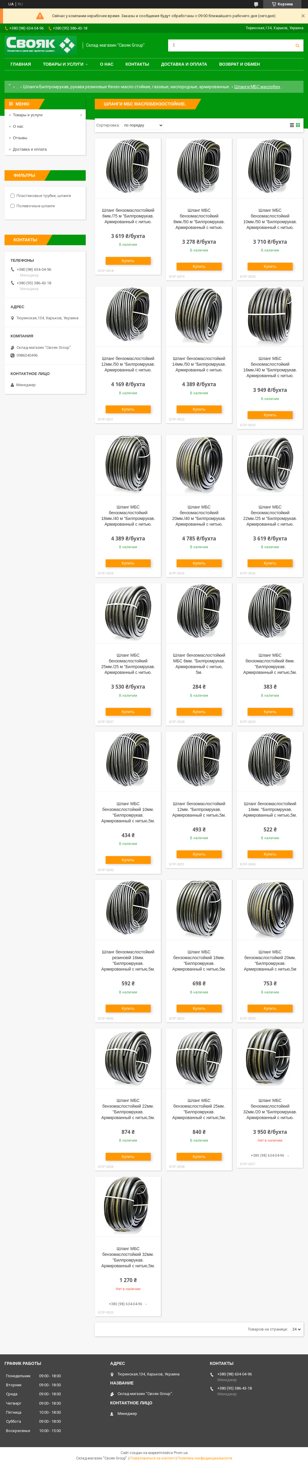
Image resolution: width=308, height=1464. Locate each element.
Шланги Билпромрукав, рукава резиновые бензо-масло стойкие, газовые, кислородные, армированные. (126, 86)
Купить (128, 260)
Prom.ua (181, 1453)
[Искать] (297, 45)
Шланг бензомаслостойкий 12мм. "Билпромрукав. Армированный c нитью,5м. (199, 809)
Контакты (137, 64)
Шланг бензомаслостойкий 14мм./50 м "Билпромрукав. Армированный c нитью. (199, 364)
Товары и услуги (63, 64)
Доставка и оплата (184, 64)
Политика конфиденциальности (204, 1458)
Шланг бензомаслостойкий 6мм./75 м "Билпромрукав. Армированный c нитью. (128, 216)
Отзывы (20, 138)
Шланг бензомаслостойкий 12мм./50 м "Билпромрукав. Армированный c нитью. (128, 364)
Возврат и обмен (239, 64)
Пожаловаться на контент (152, 1458)
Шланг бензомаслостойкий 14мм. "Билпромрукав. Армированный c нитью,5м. (270, 809)
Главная (21, 64)
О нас (106, 64)
